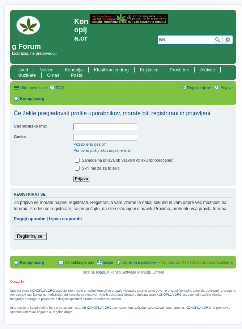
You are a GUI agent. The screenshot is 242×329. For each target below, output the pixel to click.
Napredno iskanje (228, 40)
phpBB (101, 272)
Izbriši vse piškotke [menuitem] (139, 262)
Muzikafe (26, 75)
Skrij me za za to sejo (97, 168)
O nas (53, 75)
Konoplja (74, 69)
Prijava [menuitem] (226, 88)
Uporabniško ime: (30, 126)
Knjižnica (149, 69)
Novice (46, 69)
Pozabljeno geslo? (89, 144)
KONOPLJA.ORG (42, 290)
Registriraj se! (30, 236)
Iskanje (217, 40)
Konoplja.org (32, 98)
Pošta (76, 75)
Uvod (22, 69)
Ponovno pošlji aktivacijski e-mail (102, 150)
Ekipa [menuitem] (108, 262)
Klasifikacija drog (111, 69)
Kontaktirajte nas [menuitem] (79, 262)
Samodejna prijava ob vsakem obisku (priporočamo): (125, 160)
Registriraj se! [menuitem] (199, 88)
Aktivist (207, 69)
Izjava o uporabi (65, 218)
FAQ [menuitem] (60, 88)
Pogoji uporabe (29, 218)
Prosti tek (179, 69)
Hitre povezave (33, 88)
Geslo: (20, 136)
